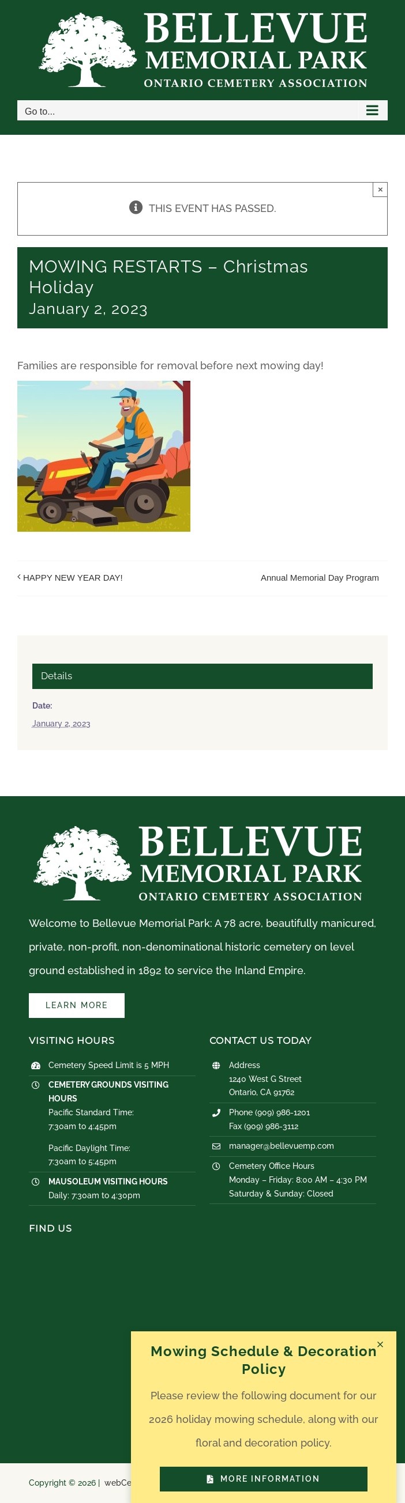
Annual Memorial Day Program (320, 577)
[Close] (380, 1344)
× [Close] (380, 189)
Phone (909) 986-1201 (269, 1112)
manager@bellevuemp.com (281, 1145)
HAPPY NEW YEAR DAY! (73, 577)
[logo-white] (197, 830)
